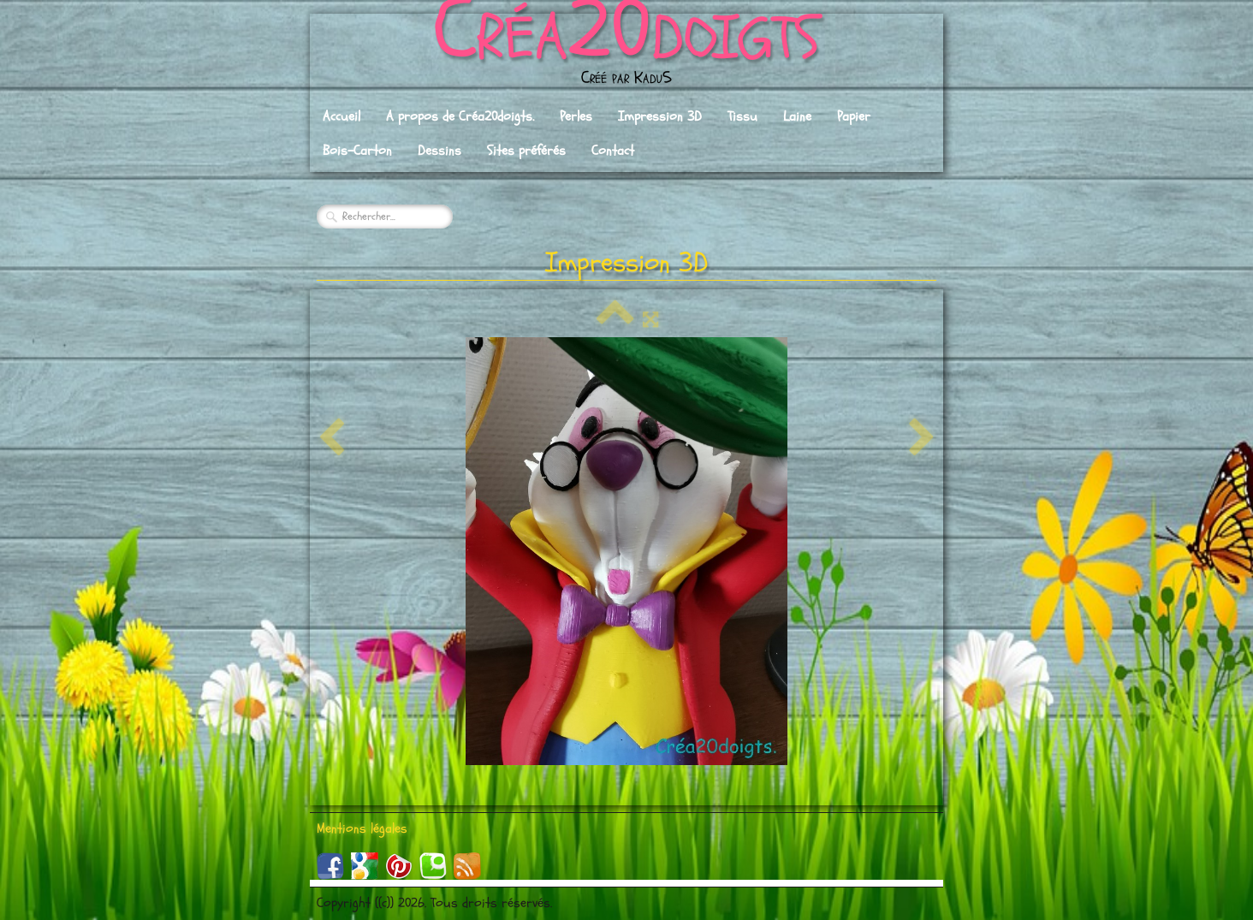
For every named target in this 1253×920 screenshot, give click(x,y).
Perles (576, 116)
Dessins (439, 150)
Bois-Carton (357, 150)
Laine (797, 116)
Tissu (742, 116)
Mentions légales (362, 828)
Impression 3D (660, 116)
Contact (612, 150)
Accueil (341, 116)
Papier (853, 116)
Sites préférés (526, 150)
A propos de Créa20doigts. (460, 116)
